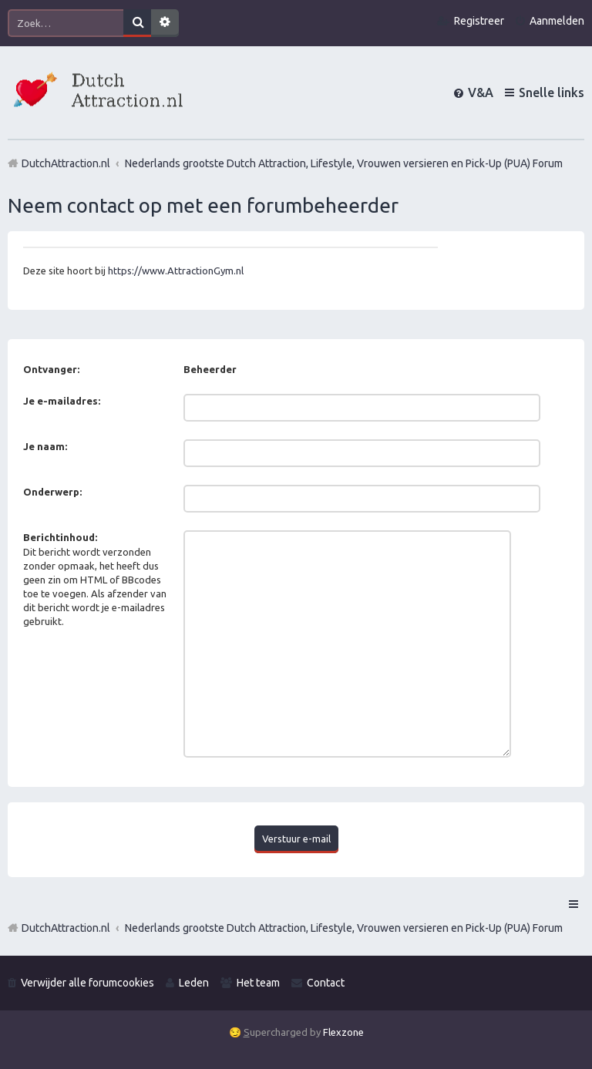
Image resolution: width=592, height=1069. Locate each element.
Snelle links (551, 92)
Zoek (137, 23)
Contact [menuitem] (326, 983)
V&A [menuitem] (480, 92)
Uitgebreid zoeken (165, 23)
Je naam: (45, 446)
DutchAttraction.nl (66, 928)
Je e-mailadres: (61, 400)
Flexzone (343, 1032)
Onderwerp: (52, 491)
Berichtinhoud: (60, 537)
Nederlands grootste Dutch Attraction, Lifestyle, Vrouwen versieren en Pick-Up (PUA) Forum (344, 928)
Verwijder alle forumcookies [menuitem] (87, 983)
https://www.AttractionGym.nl (176, 270)
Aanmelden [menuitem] (557, 21)
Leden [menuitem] (194, 983)
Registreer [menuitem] (479, 21)
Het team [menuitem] (258, 983)
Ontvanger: (51, 369)
